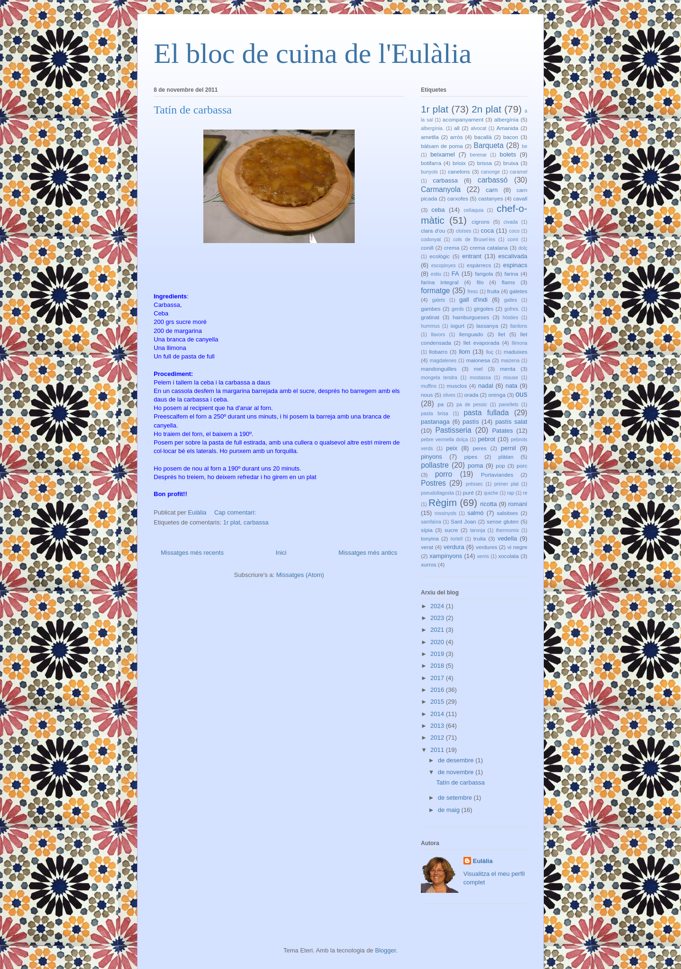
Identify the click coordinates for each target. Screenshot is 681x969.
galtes (510, 300)
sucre (451, 530)
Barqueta (489, 145)
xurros (428, 564)
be (524, 146)
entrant (471, 256)
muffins (429, 386)
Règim (442, 502)
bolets (507, 154)
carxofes (457, 198)
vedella (507, 538)
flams (508, 282)
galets (438, 300)
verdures (486, 547)
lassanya (487, 326)
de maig (450, 809)
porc (521, 466)
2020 (438, 642)
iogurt (457, 326)
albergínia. (432, 128)
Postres (433, 483)
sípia (427, 530)
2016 (438, 689)
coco (514, 231)
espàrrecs (479, 265)
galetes (518, 291)
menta (507, 369)
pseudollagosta (437, 493)
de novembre (457, 772)
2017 (438, 677)
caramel (518, 172)
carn (492, 189)
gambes (431, 309)
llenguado (471, 334)
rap (510, 493)
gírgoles (484, 309)
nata (511, 385)
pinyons (431, 456)
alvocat (478, 128)
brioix (459, 163)
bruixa (510, 163)
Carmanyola (441, 189)
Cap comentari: (236, 512)
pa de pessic (471, 404)
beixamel (442, 154)
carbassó (492, 180)
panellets (509, 404)
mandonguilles (438, 369)
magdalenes (443, 360)
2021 (438, 629)
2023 (438, 617)
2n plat (486, 109)
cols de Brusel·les (474, 239)
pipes (470, 457)
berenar (478, 154)
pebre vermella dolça (444, 439)
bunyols (429, 172)
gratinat (430, 317)
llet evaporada (481, 343)
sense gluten (502, 521)
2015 (438, 701)
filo (480, 282)
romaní (517, 503)
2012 (438, 737)
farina (511, 274)
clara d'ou (433, 230)
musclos (457, 386)
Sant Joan (463, 521)
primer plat (506, 484)
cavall (520, 198)
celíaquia (474, 210)
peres (480, 448)
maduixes (515, 352)
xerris (483, 556)
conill (427, 247)
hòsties (510, 317)
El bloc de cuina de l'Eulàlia (312, 53)
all (457, 128)
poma (475, 465)
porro (443, 474)
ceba (438, 209)
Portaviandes (497, 474)
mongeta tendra (439, 377)
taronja (477, 530)
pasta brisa (434, 413)
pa (440, 404)
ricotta (488, 503)
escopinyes (443, 265)
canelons (459, 171)
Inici (281, 552)
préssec (474, 484)
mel (478, 369)
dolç (522, 248)
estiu (436, 274)
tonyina (430, 538)
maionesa (478, 360)
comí (512, 239)
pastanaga (435, 421)
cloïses (463, 231)
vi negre (517, 547)
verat (427, 547)
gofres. (511, 309)
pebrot (486, 439)
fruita (493, 291)
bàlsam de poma (442, 146)
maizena (510, 360)
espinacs (515, 265)
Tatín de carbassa (193, 110)
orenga (496, 395)
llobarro (438, 352)
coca (487, 230)
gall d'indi (473, 299)
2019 (438, 653)
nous (427, 395)
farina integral (440, 282)
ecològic (439, 256)
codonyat (431, 239)
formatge (435, 291)
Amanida (507, 128)
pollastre (435, 465)
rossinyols (445, 513)
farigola (484, 274)
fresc (472, 291)
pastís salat (511, 421)
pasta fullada (485, 413)
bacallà (483, 137)
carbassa (256, 522)
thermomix (507, 530)
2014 (438, 713)
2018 (438, 665)
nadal (485, 385)
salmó (475, 512)
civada (511, 222)
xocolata (508, 556)
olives (449, 395)
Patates (502, 430)
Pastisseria (453, 430)
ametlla (430, 137)
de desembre (457, 760)
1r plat (231, 522)
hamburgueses (471, 317)
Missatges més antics (368, 552)
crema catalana (489, 247)
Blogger (385, 950)
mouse (510, 377)
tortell (457, 538)
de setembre (456, 797)
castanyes (490, 198)
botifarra (431, 163)
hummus (430, 326)
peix (451, 448)
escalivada (512, 256)
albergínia (506, 119)
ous (521, 394)
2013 (438, 725)
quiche (491, 493)
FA (455, 273)
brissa (484, 163)
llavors (438, 334)
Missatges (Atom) (300, 574)
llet (501, 334)
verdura (454, 546)
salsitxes (507, 513)
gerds (458, 309)
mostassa (480, 377)
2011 (438, 749)
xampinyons (445, 555)
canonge (490, 172)
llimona (519, 343)
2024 (438, 606)
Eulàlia (483, 860)
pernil (508, 448)
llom (464, 351)
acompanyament (463, 119)
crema (451, 247)
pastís (471, 421)
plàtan (506, 457)
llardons (518, 326)
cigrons (480, 221)
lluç (490, 352)
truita (479, 538)
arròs (456, 137)
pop (500, 466)
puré (468, 492)
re (525, 493)
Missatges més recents (192, 552)
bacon (510, 137)
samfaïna (431, 521)
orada (471, 395)
